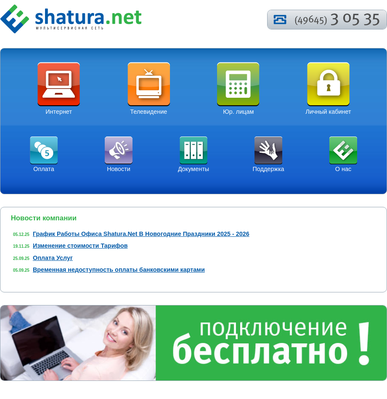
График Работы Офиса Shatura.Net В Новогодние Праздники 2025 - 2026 (141, 233)
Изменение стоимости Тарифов (80, 245)
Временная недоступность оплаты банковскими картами (119, 269)
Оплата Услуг (53, 257)
